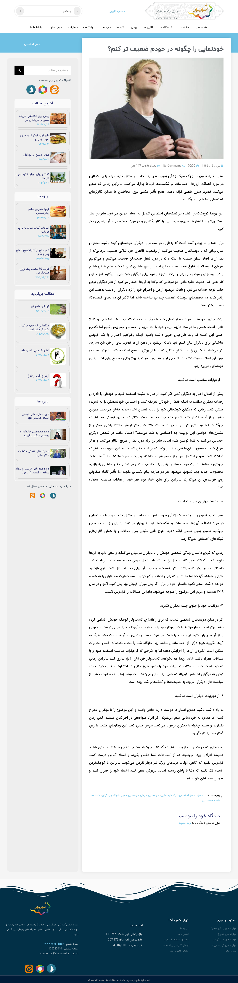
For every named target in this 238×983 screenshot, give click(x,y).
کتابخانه (166, 27)
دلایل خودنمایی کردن (111, 795)
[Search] (19, 70)
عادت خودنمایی (206, 800)
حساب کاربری (117, 11)
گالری (148, 27)
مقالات (183, 27)
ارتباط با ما (36, 27)
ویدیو (134, 27)
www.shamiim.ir (54, 944)
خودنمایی (152, 795)
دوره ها (105, 27)
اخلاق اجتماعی (33, 44)
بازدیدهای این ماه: (130, 938)
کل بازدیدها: (134, 944)
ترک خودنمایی (168, 795)
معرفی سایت (55, 27)
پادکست (88, 27)
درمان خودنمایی (135, 795)
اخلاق (200, 795)
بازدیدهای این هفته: (129, 933)
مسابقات (73, 27)
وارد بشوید (184, 823)
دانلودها (120, 27)
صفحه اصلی (201, 27)
